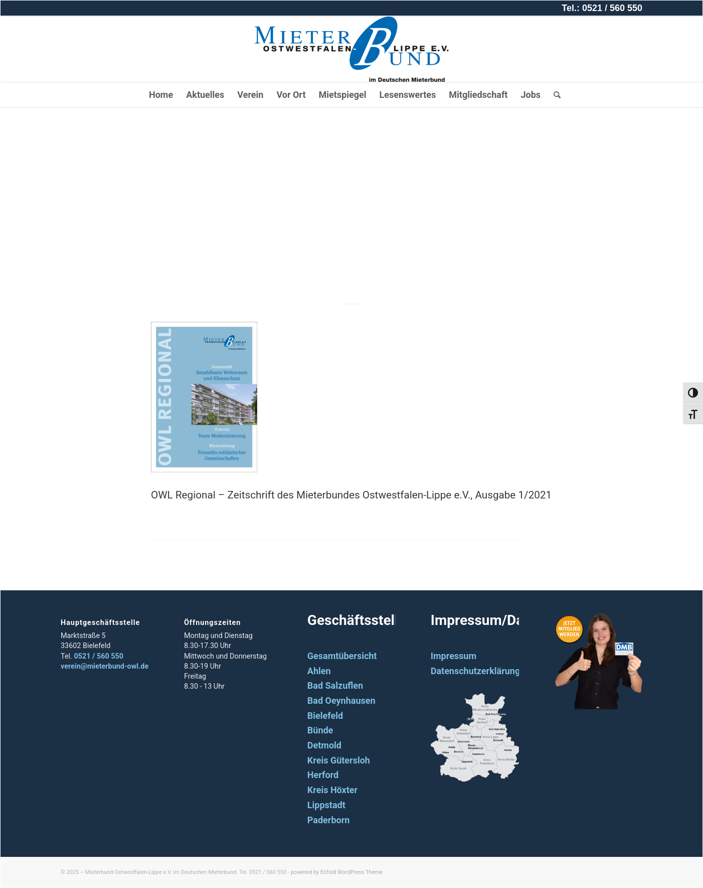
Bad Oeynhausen (341, 700)
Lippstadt (326, 805)
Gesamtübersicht (342, 656)
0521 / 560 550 (98, 656)
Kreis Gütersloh (338, 760)
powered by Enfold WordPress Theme (337, 872)
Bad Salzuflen (335, 685)
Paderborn (328, 820)
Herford (322, 775)
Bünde (320, 730)
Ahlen (319, 671)
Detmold (324, 745)
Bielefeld (325, 715)
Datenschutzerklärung (475, 671)
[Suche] (554, 94)
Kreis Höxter (332, 790)
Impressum (453, 656)
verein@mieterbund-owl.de (104, 666)
